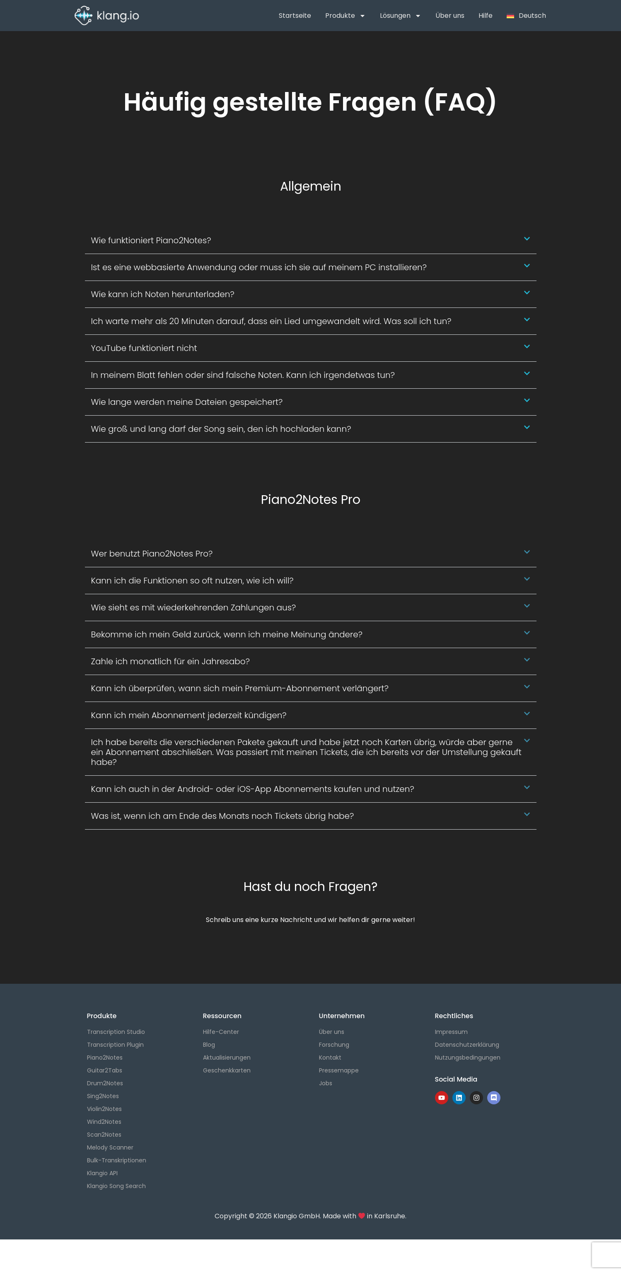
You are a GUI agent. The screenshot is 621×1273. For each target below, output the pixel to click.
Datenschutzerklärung (467, 1045)
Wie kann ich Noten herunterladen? (162, 294)
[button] (310, 240)
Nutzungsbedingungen (467, 1057)
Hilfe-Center (221, 1032)
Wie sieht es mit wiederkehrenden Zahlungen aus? (193, 607)
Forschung (334, 1045)
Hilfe (485, 15)
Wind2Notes (104, 1122)
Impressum (451, 1032)
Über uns (449, 15)
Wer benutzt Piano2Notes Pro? (152, 553)
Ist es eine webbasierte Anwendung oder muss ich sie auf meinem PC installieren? (259, 267)
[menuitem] (526, 16)
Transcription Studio (116, 1032)
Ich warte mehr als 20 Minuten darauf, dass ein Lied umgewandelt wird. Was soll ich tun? (271, 321)
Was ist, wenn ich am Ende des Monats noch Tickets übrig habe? (222, 816)
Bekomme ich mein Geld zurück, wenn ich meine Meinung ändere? (226, 634)
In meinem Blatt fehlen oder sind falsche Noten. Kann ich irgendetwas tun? (243, 375)
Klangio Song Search (116, 1186)
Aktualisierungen (227, 1057)
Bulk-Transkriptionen (116, 1160)
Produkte (345, 15)
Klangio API (102, 1173)
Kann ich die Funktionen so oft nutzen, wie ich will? (192, 580)
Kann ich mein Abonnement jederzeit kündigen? (189, 715)
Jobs (325, 1083)
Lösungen (400, 15)
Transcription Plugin (115, 1045)
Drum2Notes (105, 1083)
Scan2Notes (104, 1134)
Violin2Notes (104, 1109)
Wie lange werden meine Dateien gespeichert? (187, 402)
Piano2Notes (105, 1057)
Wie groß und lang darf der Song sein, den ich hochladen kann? (221, 429)
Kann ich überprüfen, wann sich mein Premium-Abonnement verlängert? (240, 688)
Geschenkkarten (227, 1070)
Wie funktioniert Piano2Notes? (151, 240)
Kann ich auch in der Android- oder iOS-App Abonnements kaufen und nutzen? (252, 789)
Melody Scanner (110, 1147)
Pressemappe (339, 1070)
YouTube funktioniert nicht (144, 348)
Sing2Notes (103, 1096)
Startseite (295, 15)
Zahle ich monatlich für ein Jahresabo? (170, 661)
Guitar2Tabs (104, 1070)
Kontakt (330, 1057)
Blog (209, 1045)
